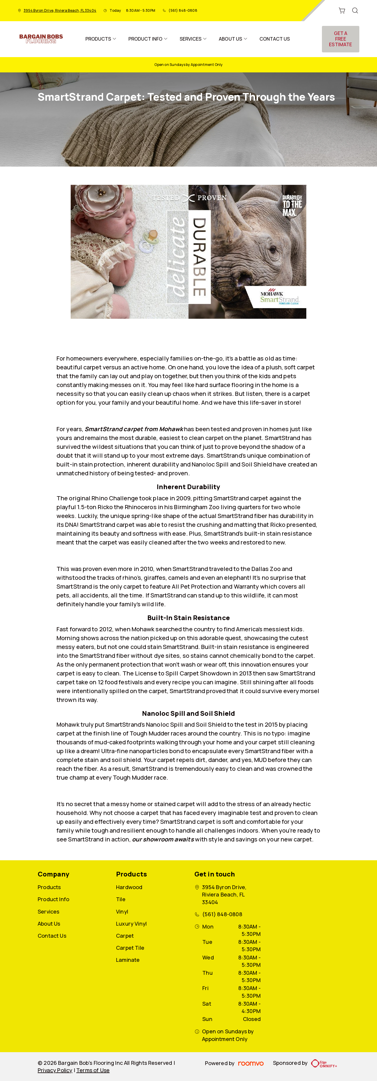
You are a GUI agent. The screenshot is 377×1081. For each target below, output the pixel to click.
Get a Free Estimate (340, 39)
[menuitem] (101, 39)
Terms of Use (93, 1070)
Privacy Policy (55, 1070)
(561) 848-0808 (182, 10)
